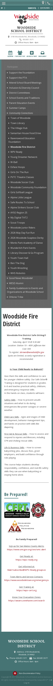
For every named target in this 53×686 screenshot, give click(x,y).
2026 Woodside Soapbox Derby (27, 237)
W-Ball (13, 162)
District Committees (19, 92)
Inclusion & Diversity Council (24, 87)
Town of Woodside (20, 118)
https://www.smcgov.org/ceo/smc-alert (26, 549)
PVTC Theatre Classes (22, 177)
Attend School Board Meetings (25, 82)
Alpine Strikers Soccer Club (24, 207)
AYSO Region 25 (18, 212)
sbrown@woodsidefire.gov (32, 352)
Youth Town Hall (19, 258)
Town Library (17, 123)
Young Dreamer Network (23, 157)
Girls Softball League (21, 192)
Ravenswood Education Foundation (21, 140)
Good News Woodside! (21, 278)
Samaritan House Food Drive (25, 133)
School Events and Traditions (24, 97)
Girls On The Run (19, 172)
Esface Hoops (17, 167)
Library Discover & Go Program (27, 252)
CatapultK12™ (42, 680)
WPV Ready (16, 151)
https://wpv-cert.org (27, 590)
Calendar (10, 54)
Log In (26, 682)
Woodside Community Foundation (28, 187)
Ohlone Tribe (16, 297)
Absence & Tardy (32, 54)
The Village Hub (18, 128)
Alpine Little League (21, 197)
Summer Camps (17, 107)
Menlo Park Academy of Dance (26, 242)
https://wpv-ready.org (26, 559)
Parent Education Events (22, 103)
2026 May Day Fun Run (22, 232)
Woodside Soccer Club (22, 182)
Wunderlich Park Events (23, 247)
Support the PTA (18, 77)
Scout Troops (17, 222)
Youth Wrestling (19, 268)
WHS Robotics (17, 273)
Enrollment (42, 54)
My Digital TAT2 (19, 217)
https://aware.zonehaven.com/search (26, 600)
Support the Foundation (22, 72)
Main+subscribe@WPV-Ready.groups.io (26, 569)
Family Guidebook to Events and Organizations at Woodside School (25, 290)
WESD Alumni (16, 283)
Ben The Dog (17, 263)
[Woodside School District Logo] (26, 19)
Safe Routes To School (22, 202)
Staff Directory (20, 54)
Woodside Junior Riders (22, 227)
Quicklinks (46, 8)
